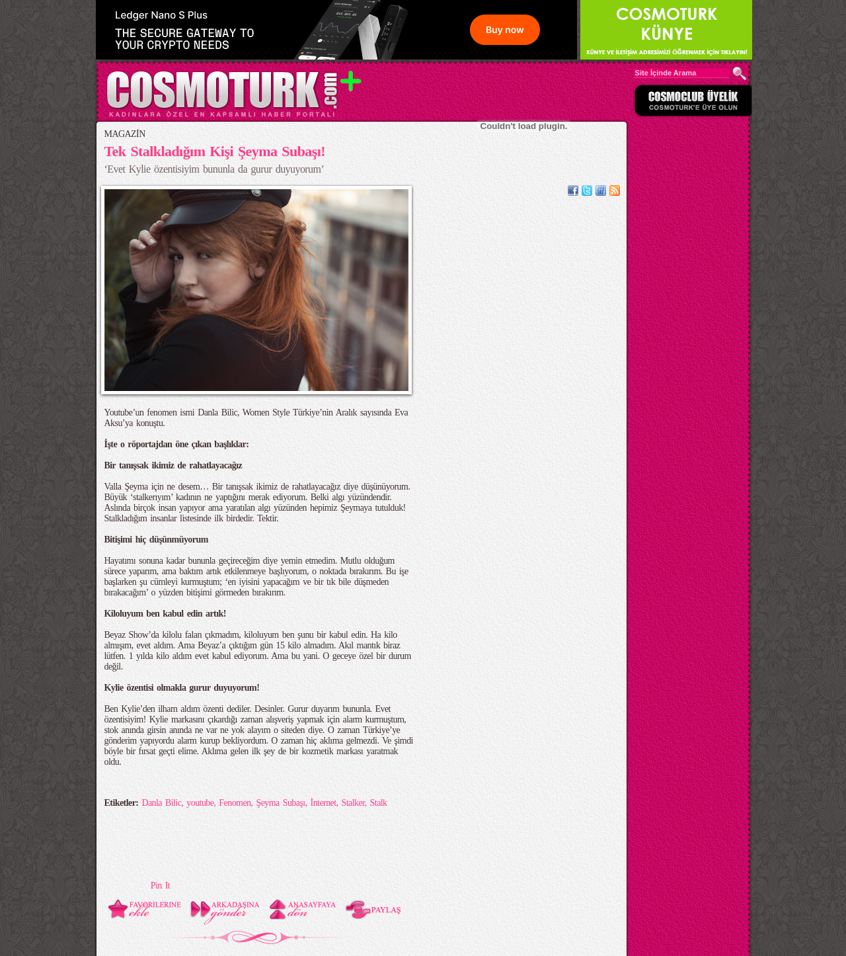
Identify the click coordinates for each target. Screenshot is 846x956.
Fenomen (234, 803)
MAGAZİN (124, 134)
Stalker (353, 803)
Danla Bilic (161, 803)
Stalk (378, 803)
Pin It (160, 886)
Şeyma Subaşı (280, 803)
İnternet (323, 803)
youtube (199, 803)
